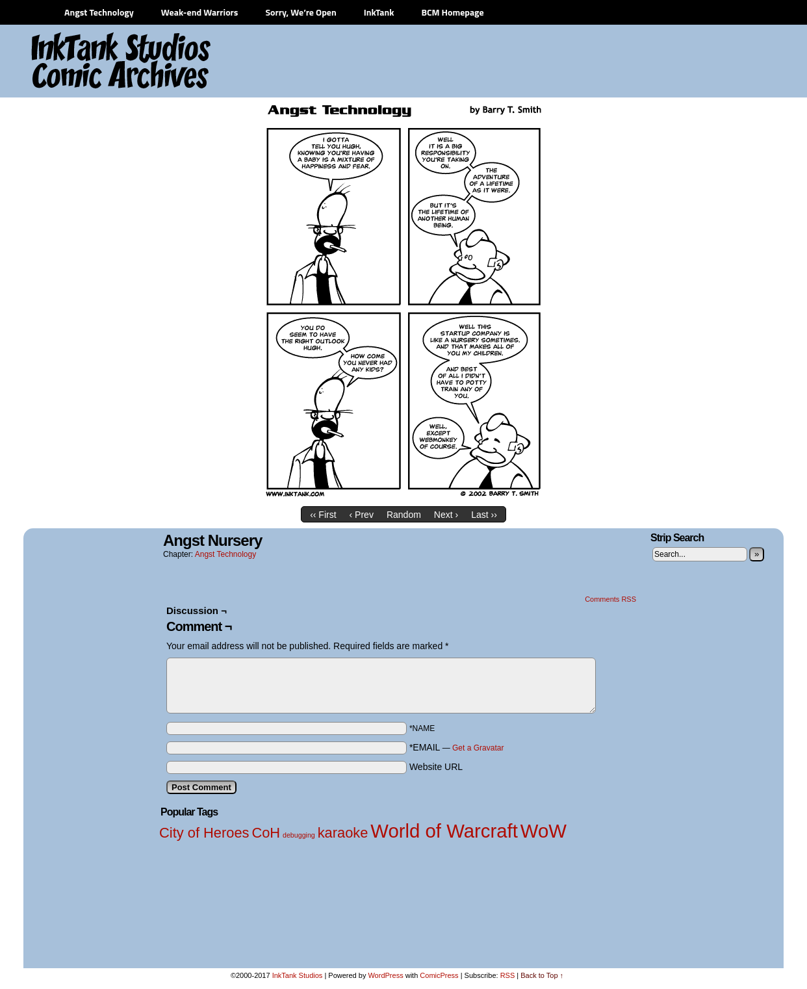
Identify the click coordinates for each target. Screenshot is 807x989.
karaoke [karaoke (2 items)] (343, 833)
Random (404, 514)
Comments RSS (610, 599)
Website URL (436, 767)
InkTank (379, 12)
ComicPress (439, 975)
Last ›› (484, 514)
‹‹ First (323, 514)
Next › (446, 514)
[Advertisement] (539, 61)
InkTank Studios (297, 975)
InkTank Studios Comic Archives (82, 62)
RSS (507, 975)
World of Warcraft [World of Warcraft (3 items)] (444, 830)
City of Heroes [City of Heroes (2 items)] (204, 833)
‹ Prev (362, 514)
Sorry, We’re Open (300, 12)
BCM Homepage (452, 12)
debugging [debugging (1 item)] (299, 835)
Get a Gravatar (478, 747)
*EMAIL (456, 747)
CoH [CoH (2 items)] (265, 833)
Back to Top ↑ (541, 975)
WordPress (385, 975)
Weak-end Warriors (199, 12)
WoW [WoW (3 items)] (543, 830)
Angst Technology (99, 12)
